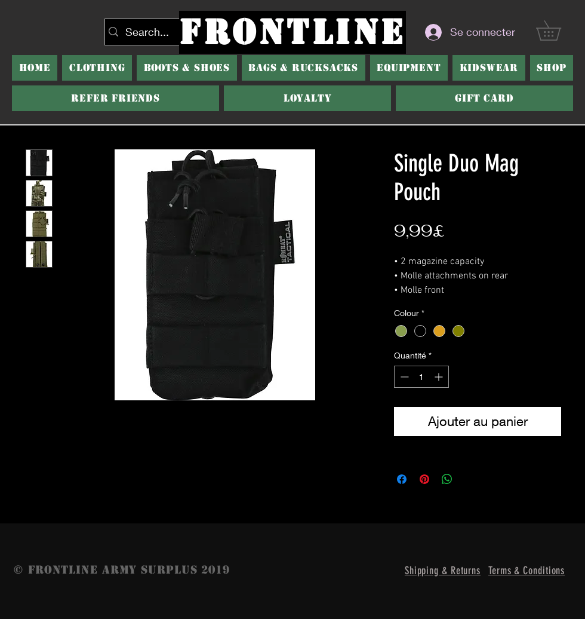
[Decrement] (403, 376)
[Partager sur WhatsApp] (447, 479)
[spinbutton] (421, 376)
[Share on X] (470, 479)
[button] (187, 68)
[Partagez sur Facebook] (402, 479)
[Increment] (439, 376)
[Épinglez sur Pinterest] (424, 479)
